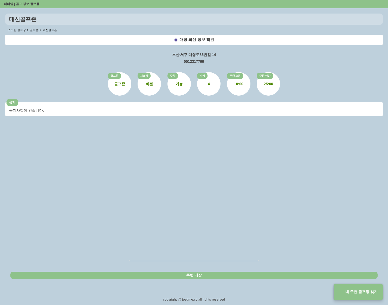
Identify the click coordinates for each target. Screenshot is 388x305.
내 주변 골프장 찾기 (361, 292)
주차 (172, 75)
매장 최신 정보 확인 (196, 39)
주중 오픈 (235, 75)
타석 (202, 75)
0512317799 (194, 61)
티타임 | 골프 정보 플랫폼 (22, 4)
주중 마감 (264, 75)
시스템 (144, 75)
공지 (12, 102)
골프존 (114, 75)
